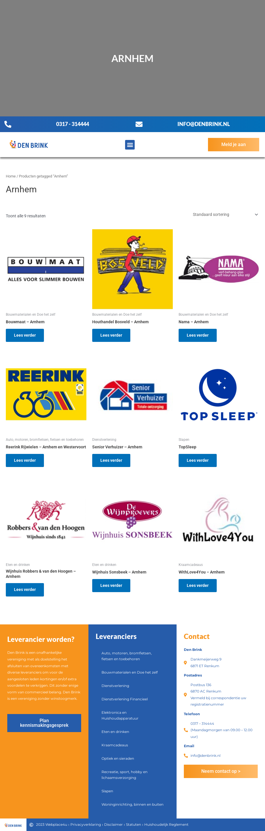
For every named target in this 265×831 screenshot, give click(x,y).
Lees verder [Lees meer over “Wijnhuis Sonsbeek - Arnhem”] (111, 585)
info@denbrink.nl (203, 124)
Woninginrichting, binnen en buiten (132, 804)
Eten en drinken (115, 731)
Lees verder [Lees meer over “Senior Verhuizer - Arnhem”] (111, 460)
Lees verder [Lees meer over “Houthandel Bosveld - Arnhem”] (111, 335)
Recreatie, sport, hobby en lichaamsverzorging (124, 775)
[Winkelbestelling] (225, 214)
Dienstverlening (115, 685)
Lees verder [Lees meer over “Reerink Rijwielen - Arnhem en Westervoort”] (25, 460)
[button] (130, 145)
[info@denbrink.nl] (139, 124)
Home (11, 176)
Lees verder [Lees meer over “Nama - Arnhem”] (198, 335)
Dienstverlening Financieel (125, 699)
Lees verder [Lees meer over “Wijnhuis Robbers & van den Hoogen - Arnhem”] (25, 589)
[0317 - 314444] (7, 124)
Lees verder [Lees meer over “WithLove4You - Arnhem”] (198, 585)
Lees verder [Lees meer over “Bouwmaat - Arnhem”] (25, 335)
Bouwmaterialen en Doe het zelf (130, 672)
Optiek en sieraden (118, 758)
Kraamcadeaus (115, 745)
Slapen (107, 791)
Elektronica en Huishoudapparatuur (120, 715)
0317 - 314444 (72, 124)
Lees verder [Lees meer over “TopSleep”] (198, 460)
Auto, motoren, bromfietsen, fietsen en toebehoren (127, 656)
